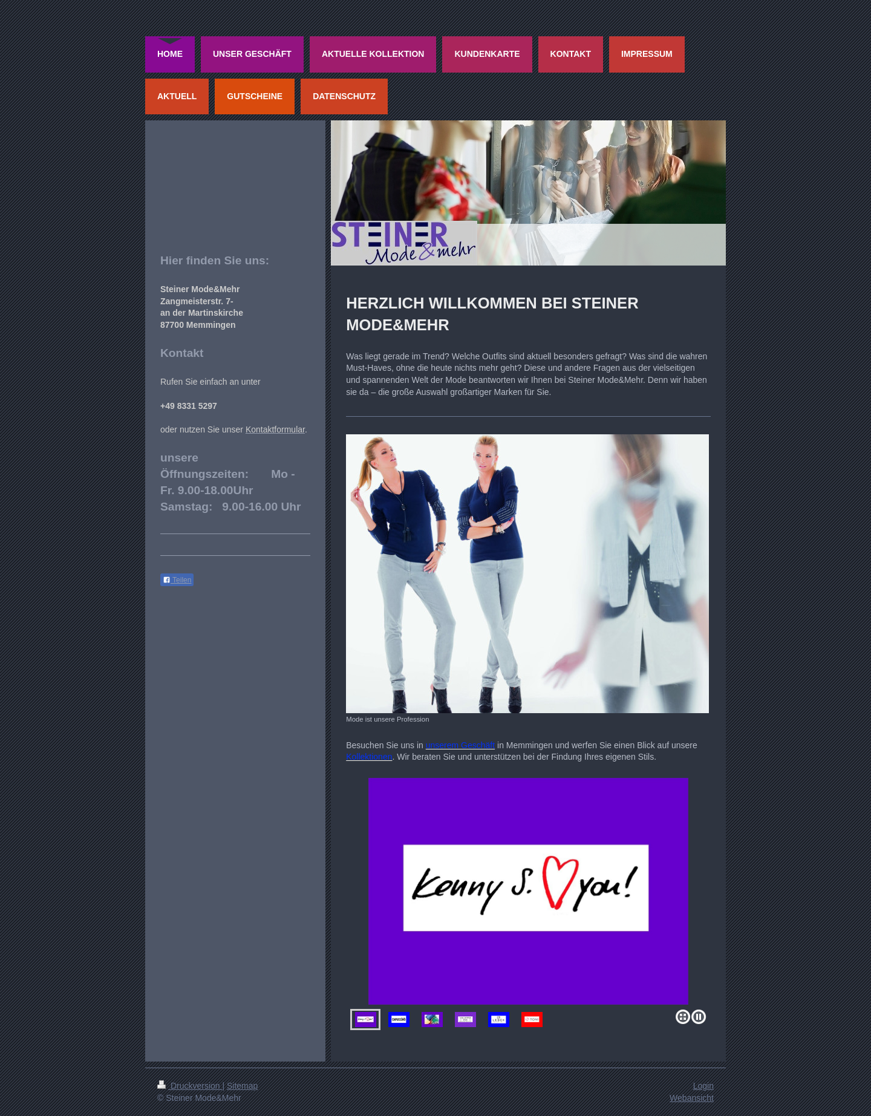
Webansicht (692, 1098)
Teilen (177, 580)
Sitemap (242, 1086)
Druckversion (189, 1086)
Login (703, 1086)
